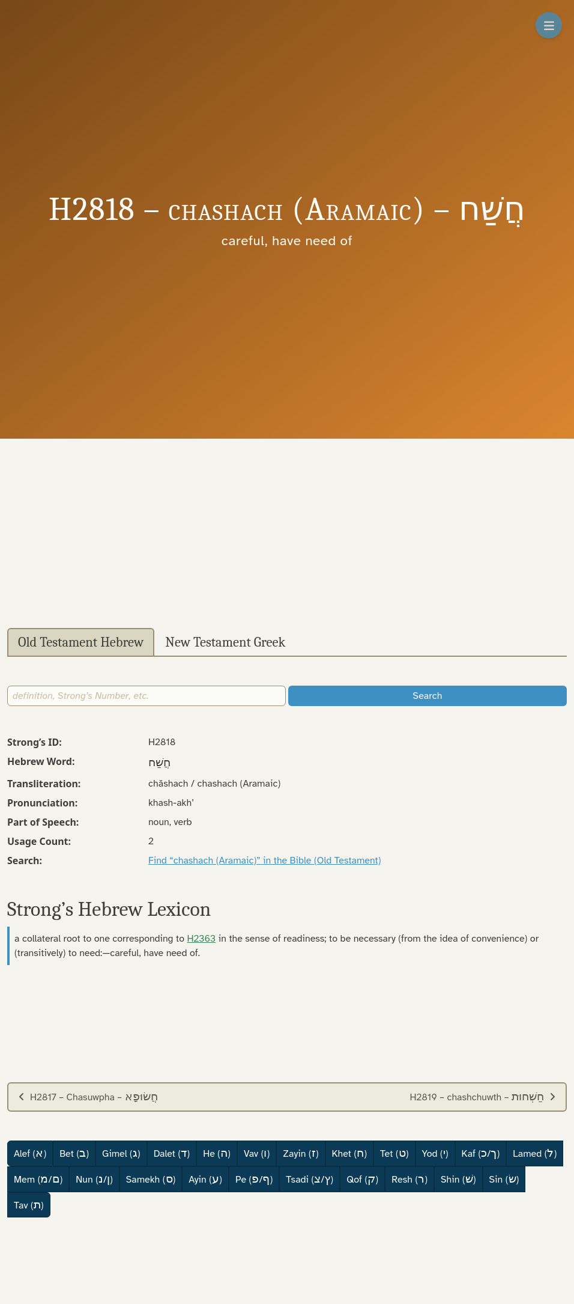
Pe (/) (254, 1179)
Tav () (29, 1204)
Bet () (74, 1153)
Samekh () (151, 1179)
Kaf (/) (481, 1153)
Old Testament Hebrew (81, 642)
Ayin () (205, 1179)
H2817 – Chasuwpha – (88, 1096)
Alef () (30, 1153)
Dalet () (172, 1153)
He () (217, 1153)
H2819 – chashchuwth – (483, 1096)
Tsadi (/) (309, 1179)
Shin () (458, 1179)
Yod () (435, 1153)
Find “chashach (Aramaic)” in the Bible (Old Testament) (264, 861)
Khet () (349, 1153)
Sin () (504, 1179)
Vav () (257, 1153)
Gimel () (121, 1153)
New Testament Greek (225, 642)
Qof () (362, 1179)
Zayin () (300, 1153)
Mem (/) (38, 1179)
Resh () (409, 1179)
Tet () (394, 1153)
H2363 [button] (201, 939)
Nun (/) (94, 1179)
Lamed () (535, 1153)
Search (428, 696)
